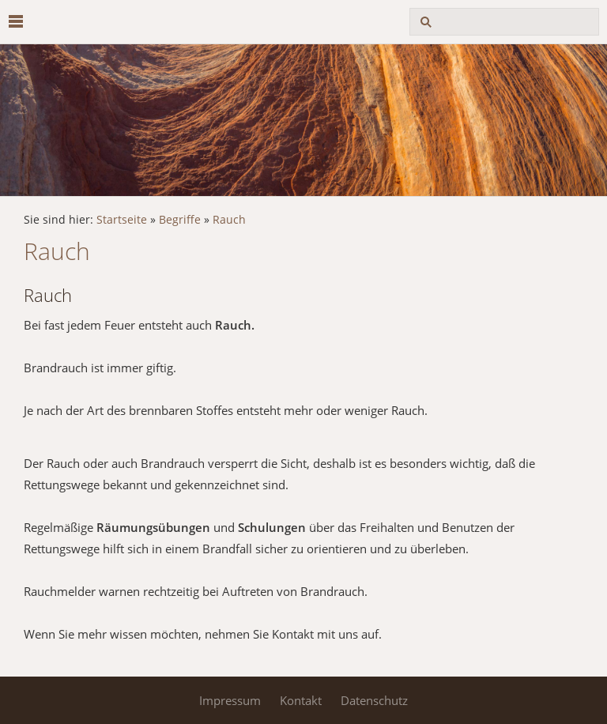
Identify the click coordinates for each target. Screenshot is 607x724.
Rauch (229, 220)
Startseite (121, 220)
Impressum (230, 700)
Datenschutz (374, 700)
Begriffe (180, 220)
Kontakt (301, 700)
